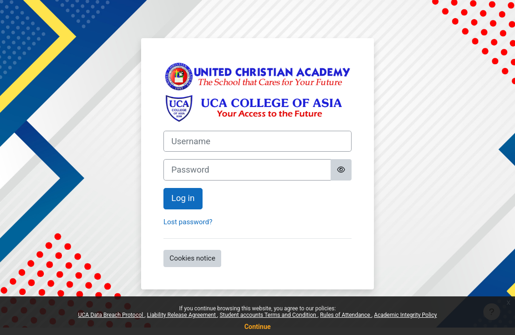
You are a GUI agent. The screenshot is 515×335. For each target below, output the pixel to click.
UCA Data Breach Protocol (111, 315)
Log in (183, 198)
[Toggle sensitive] (341, 170)
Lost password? (187, 222)
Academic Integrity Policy (405, 315)
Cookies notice (192, 258)
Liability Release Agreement (182, 315)
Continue (257, 326)
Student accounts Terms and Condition (269, 315)
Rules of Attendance (346, 315)
